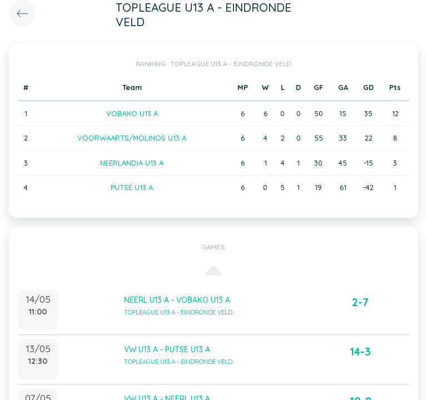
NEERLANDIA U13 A (131, 162)
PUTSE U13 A (132, 187)
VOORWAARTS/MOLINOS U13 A (131, 137)
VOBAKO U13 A (132, 113)
